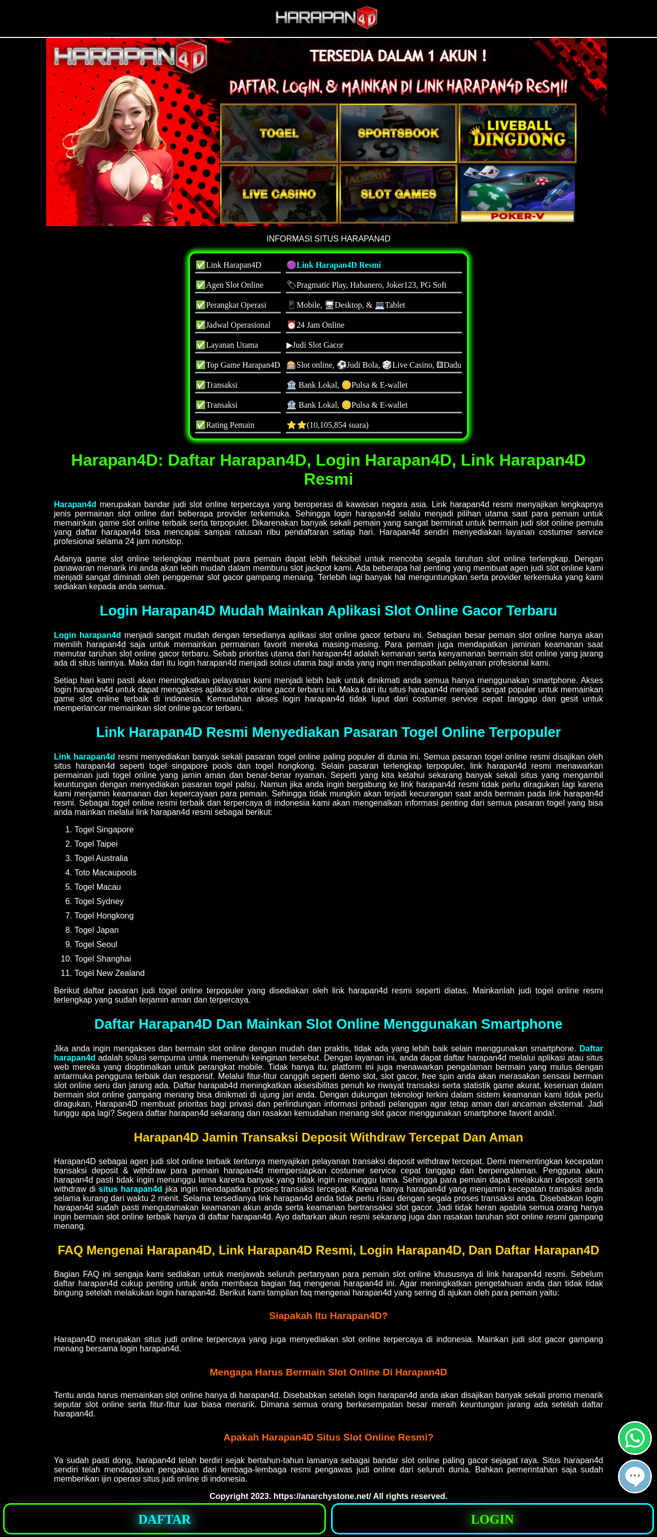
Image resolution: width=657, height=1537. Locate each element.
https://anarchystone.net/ (322, 1496)
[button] (635, 1476)
